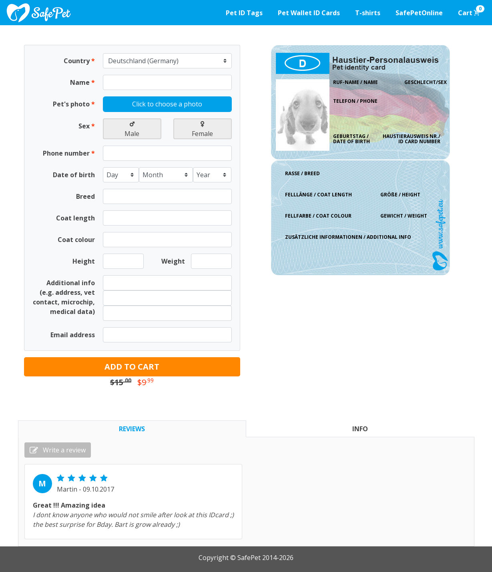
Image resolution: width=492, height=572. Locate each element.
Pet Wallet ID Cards (309, 12)
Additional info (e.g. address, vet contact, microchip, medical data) (64, 297)
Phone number (69, 153)
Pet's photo (74, 104)
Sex (86, 126)
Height (83, 261)
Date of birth (74, 174)
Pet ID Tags (244, 12)
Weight (173, 261)
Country (79, 60)
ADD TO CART (131, 366)
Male (132, 129)
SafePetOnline (419, 12)
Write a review (58, 450)
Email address (72, 334)
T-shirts (367, 12)
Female (202, 129)
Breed (85, 196)
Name (82, 82)
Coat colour (76, 239)
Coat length (75, 218)
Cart (471, 11)
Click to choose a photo (167, 104)
